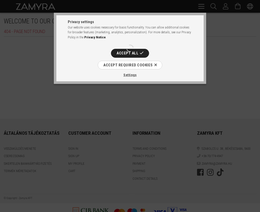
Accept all (127, 53)
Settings (130, 75)
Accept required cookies (128, 65)
